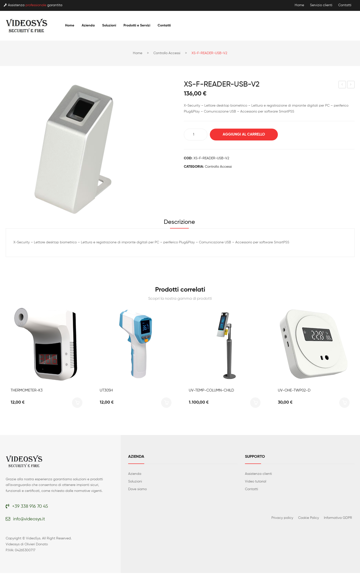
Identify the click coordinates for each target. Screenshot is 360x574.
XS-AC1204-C (342, 85)
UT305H (106, 391)
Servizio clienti (321, 5)
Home (299, 5)
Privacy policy (282, 518)
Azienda (134, 474)
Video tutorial (255, 482)
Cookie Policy (308, 518)
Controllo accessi (166, 53)
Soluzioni (135, 482)
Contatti (344, 5)
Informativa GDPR (338, 518)
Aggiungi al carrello (246, 134)
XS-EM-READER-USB (351, 85)
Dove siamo (137, 490)
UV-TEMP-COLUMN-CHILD (211, 391)
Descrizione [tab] (179, 222)
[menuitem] (69, 25)
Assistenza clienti (258, 474)
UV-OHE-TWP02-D (294, 391)
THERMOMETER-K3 (27, 391)
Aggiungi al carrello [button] (77, 403)
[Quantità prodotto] (195, 134)
